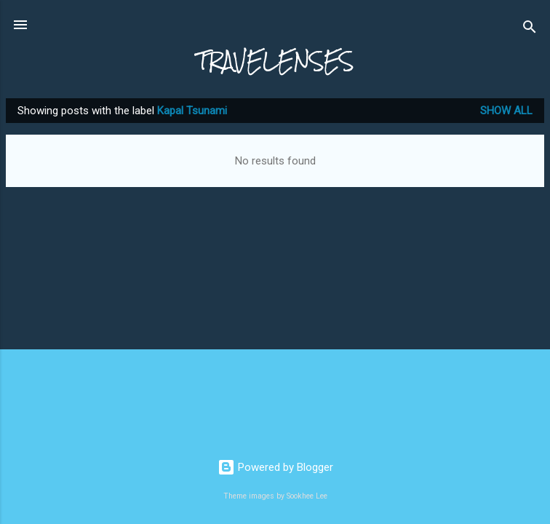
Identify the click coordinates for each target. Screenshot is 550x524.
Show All (506, 110)
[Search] (529, 29)
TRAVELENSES (275, 61)
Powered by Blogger (275, 467)
